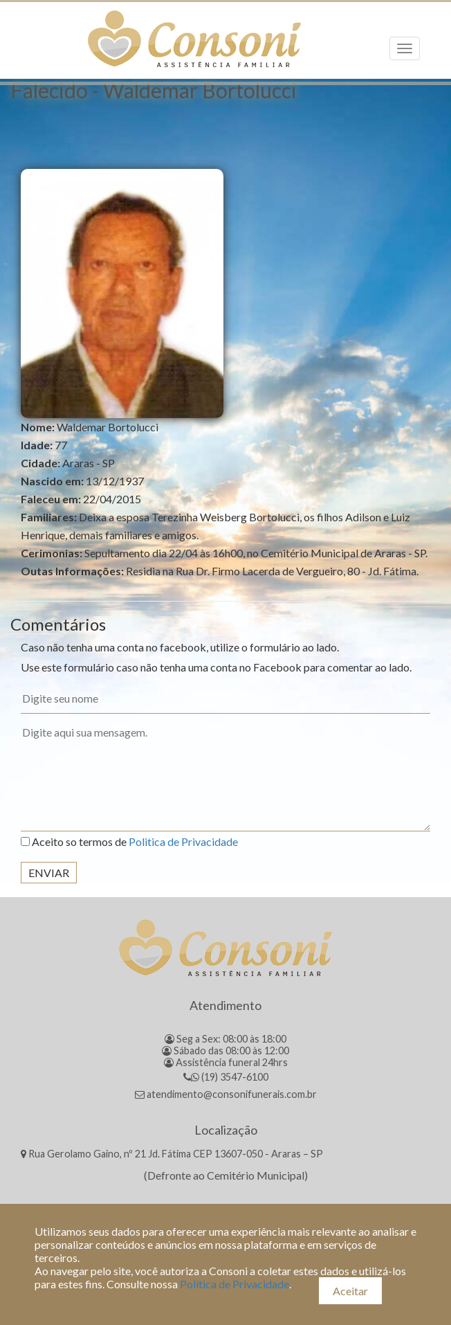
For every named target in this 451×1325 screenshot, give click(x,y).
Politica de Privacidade (183, 841)
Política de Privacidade (234, 1283)
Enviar (48, 872)
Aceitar (350, 1290)
